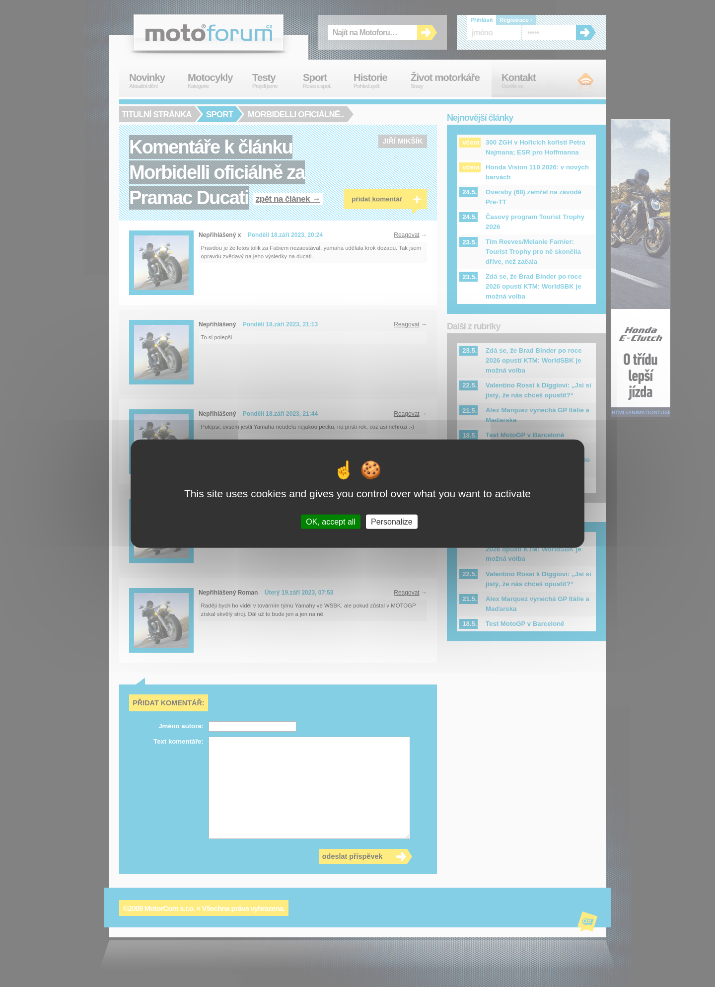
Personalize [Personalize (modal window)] (392, 522)
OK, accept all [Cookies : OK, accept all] (331, 522)
